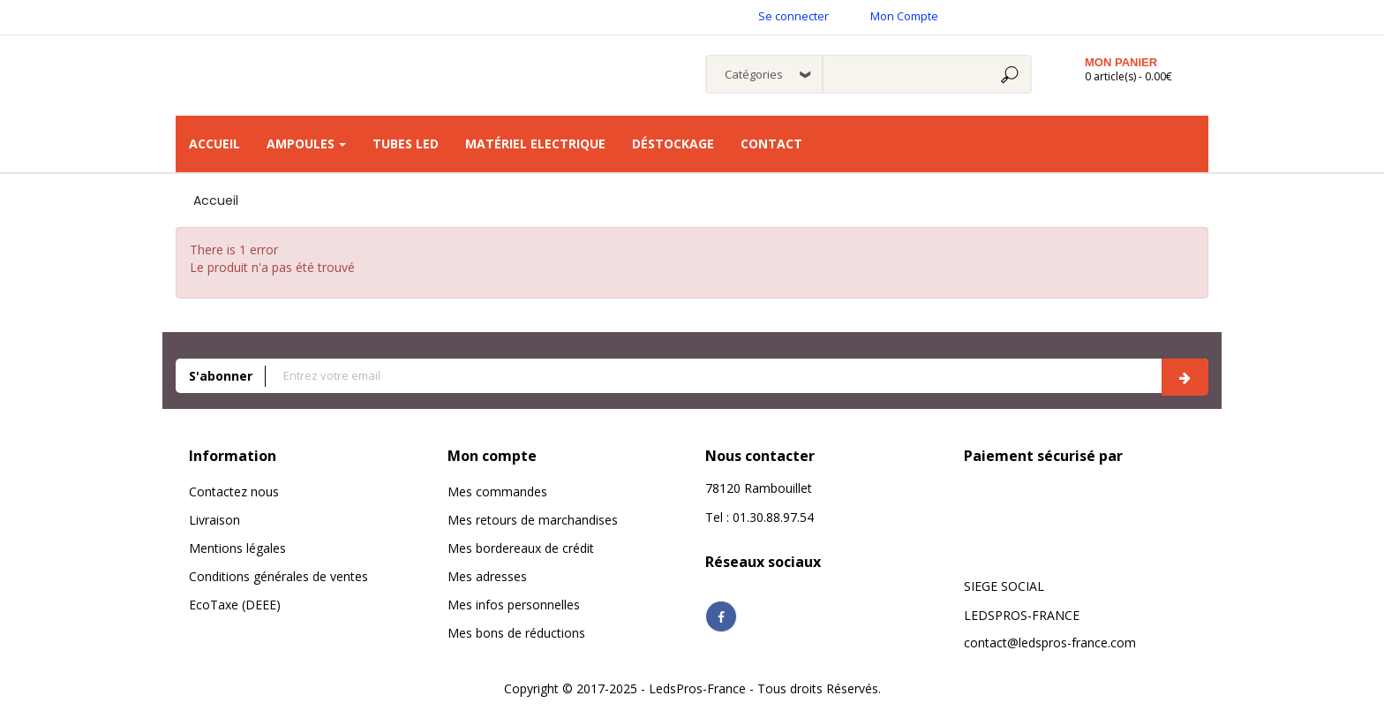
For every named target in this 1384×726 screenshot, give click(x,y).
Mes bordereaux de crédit (521, 548)
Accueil (215, 200)
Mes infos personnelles (514, 604)
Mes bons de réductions (516, 632)
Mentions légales (237, 548)
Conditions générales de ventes (278, 576)
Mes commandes (497, 491)
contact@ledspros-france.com (1050, 642)
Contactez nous (234, 491)
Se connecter (793, 16)
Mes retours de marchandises (533, 519)
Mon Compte (904, 16)
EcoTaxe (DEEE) (235, 604)
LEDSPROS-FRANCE (1021, 615)
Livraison (214, 519)
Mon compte (492, 455)
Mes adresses (487, 576)
